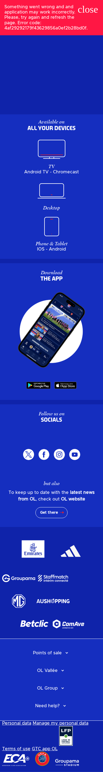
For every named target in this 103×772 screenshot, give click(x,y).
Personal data (16, 723)
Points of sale (47, 653)
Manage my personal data (60, 723)
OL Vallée (47, 670)
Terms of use (16, 749)
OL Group (47, 688)
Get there (49, 513)
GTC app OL (45, 749)
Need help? (47, 706)
